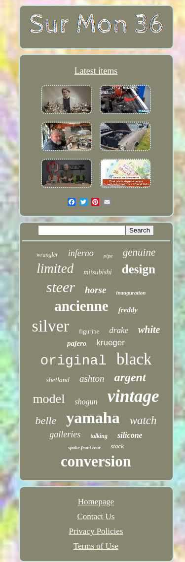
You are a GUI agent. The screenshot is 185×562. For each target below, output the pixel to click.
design (138, 269)
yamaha (92, 418)
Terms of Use (96, 546)
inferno (81, 253)
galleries (64, 434)
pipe (108, 256)
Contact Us (95, 516)
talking (99, 435)
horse (95, 290)
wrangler (47, 254)
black (133, 359)
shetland (57, 380)
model (49, 399)
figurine (89, 331)
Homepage (96, 501)
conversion (96, 461)
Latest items (95, 71)
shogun (85, 401)
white (149, 329)
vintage (133, 396)
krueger (110, 342)
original (73, 360)
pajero (76, 343)
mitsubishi (97, 272)
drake (118, 330)
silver (51, 326)
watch (143, 420)
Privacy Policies (96, 531)
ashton (92, 378)
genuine (139, 252)
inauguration (131, 293)
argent (130, 377)
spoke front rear (84, 447)
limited (55, 268)
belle (45, 420)
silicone (130, 435)
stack (117, 446)
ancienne (81, 306)
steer (60, 287)
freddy (128, 310)
